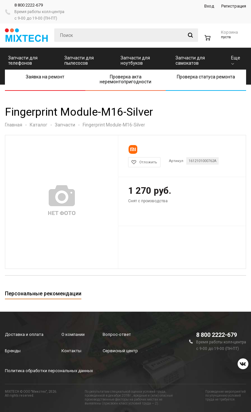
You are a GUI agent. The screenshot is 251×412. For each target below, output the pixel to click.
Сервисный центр (120, 350)
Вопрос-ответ (117, 334)
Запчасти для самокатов (190, 60)
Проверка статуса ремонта (206, 76)
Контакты (71, 350)
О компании (73, 334)
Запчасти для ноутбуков (135, 60)
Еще (235, 60)
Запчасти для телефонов (23, 60)
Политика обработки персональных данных (49, 370)
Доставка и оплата (24, 334)
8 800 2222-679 (28, 5)
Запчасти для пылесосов (79, 60)
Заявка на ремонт (45, 76)
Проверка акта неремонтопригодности (125, 79)
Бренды (13, 350)
